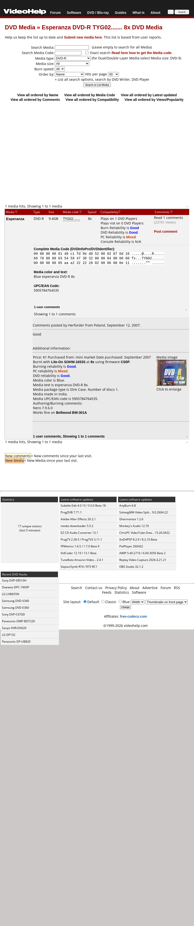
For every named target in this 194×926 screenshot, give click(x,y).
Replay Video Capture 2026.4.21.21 (142, 560)
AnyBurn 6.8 (127, 505)
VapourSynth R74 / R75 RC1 (79, 567)
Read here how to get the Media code (141, 52)
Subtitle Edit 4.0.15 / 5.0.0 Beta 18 (83, 505)
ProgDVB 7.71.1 (71, 512)
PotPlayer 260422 (131, 546)
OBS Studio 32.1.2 (131, 567)
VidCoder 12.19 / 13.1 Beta (79, 553)
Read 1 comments (168, 217)
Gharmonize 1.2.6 (131, 519)
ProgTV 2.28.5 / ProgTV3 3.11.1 (81, 539)
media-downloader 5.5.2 (77, 526)
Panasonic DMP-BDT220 (18, 621)
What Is (138, 12)
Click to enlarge (171, 386)
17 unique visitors (30, 526)
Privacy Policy (116, 587)
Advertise (150, 587)
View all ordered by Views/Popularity (154, 99)
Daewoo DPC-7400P (15, 587)
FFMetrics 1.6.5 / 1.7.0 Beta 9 (80, 546)
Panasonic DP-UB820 (16, 641)
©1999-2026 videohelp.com (125, 625)
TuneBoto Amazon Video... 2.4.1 (82, 560)
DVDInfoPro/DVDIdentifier (92, 249)
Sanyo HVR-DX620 (14, 628)
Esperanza (15, 218)
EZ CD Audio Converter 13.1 (79, 533)
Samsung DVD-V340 (15, 601)
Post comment (165, 231)
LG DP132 (8, 635)
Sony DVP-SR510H (14, 580)
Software (74, 12)
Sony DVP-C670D (13, 614)
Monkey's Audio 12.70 (134, 526)
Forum (55, 12)
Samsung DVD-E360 (15, 608)
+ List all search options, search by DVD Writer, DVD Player (102, 79)
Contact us (93, 587)
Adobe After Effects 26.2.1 (78, 519)
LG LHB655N (10, 594)
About (155, 12)
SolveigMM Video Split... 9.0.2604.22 (143, 512)
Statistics (121, 592)
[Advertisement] (94, 152)
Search (76, 587)
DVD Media (20, 27)
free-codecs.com (133, 616)
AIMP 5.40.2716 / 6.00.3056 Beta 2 (142, 553)
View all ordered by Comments (35, 99)
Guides (120, 12)
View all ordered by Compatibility (92, 99)
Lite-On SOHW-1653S (68, 361)
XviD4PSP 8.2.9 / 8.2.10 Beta (138, 539)
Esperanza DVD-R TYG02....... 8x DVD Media (102, 27)
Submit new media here (83, 37)
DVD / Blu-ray (98, 12)
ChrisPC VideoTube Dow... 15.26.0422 (144, 533)
